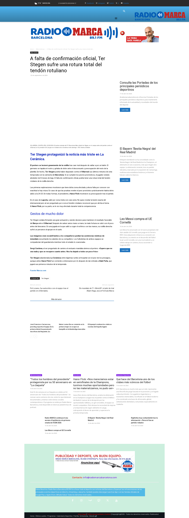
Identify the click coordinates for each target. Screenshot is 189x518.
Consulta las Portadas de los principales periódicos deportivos (139, 86)
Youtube (126, 3)
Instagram (101, 3)
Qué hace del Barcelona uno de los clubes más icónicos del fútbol (135, 381)
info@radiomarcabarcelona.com (100, 477)
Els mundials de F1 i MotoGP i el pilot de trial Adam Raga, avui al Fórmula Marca (96, 289)
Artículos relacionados (40, 299)
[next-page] (35, 336)
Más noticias (40, 49)
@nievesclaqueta (36, 375)
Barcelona (77, 375)
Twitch (111, 3)
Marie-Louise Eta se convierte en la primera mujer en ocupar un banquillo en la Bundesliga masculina (72, 326)
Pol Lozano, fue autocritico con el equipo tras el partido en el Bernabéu (49, 289)
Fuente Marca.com (38, 270)
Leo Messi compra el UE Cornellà (58, 430)
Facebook (90, 3)
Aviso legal (82, 514)
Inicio (32, 49)
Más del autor (56, 299)
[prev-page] (31, 336)
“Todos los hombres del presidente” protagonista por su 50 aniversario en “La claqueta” (50, 382)
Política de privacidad (95, 514)
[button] (124, 11)
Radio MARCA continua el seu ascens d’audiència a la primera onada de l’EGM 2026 (57, 420)
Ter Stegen (45, 278)
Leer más (125, 110)
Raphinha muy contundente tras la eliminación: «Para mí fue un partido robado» (144, 420)
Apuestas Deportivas (123, 375)
